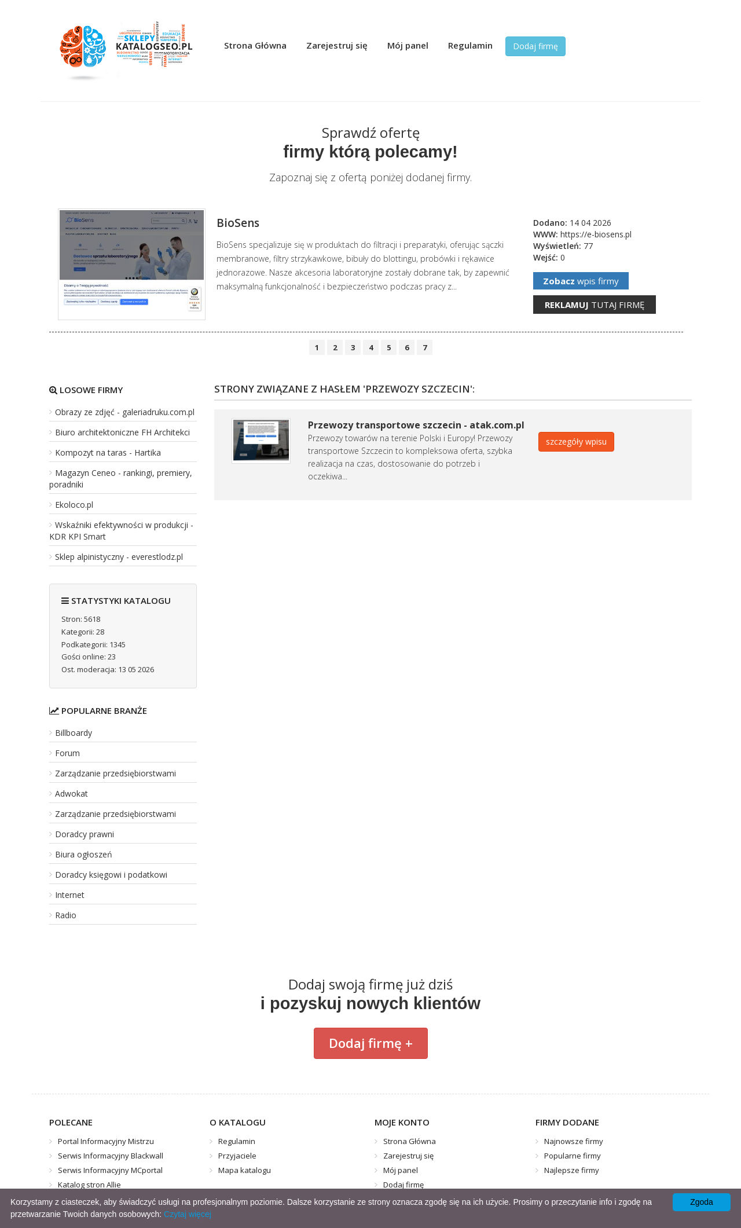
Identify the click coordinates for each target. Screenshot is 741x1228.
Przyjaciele (237, 1155)
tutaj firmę (594, 304)
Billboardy (73, 732)
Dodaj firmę (535, 46)
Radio (65, 915)
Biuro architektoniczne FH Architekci (122, 432)
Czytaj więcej (187, 1214)
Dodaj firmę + (371, 1042)
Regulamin (470, 45)
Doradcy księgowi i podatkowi (111, 874)
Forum (67, 752)
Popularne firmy (572, 1155)
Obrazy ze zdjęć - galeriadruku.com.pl (125, 411)
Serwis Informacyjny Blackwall (110, 1155)
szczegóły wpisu (576, 441)
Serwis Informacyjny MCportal (110, 1170)
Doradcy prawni (84, 834)
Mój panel (407, 45)
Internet (70, 894)
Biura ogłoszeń (83, 854)
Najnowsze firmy (573, 1141)
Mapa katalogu (244, 1170)
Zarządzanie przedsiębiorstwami (115, 773)
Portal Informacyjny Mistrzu (106, 1141)
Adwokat (71, 793)
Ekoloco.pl (74, 504)
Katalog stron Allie (89, 1184)
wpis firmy (581, 281)
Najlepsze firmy (571, 1170)
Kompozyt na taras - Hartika (108, 452)
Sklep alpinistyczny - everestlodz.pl (119, 556)
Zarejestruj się (337, 45)
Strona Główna (255, 45)
